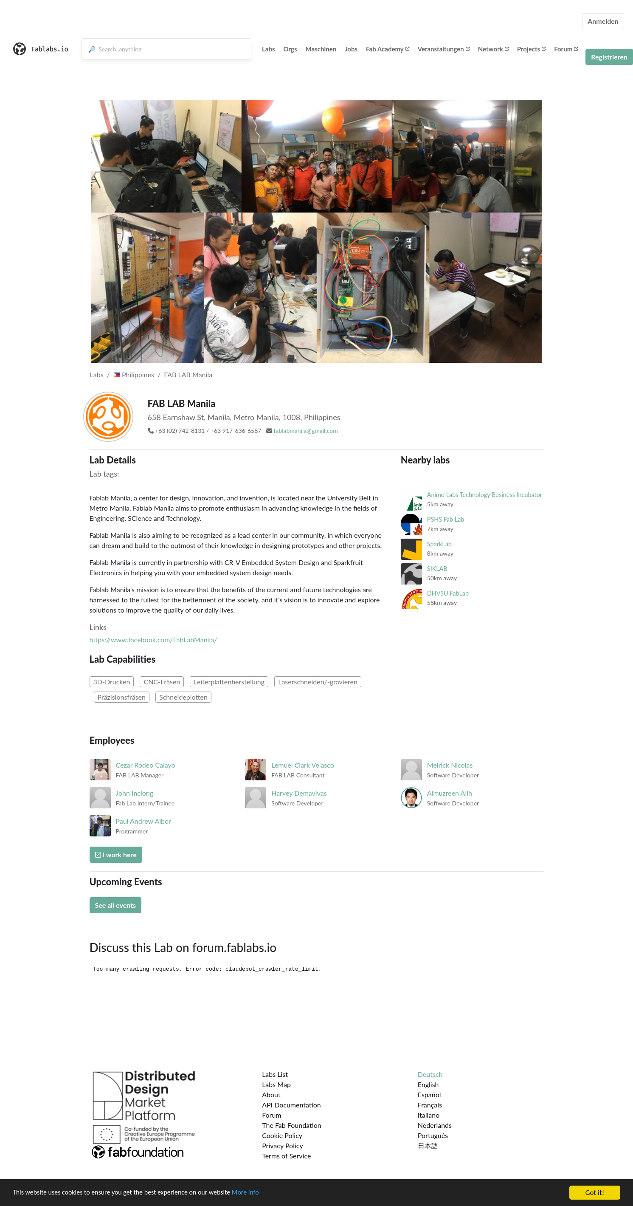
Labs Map (276, 1084)
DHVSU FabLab (448, 593)
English (428, 1084)
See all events (115, 905)
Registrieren (609, 57)
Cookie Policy (282, 1135)
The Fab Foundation (291, 1125)
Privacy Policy (282, 1145)
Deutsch (430, 1074)
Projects (531, 49)
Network (493, 49)
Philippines (133, 374)
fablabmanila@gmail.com (306, 430)
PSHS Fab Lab (445, 519)
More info (261, 1193)
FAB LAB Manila (188, 374)
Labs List (275, 1074)
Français (430, 1105)
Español (429, 1094)
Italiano (429, 1115)
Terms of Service (286, 1156)
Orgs (290, 49)
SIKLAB (437, 568)
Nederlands (435, 1125)
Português (433, 1135)
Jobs (351, 49)
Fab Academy (387, 49)
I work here (116, 854)
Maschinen (321, 49)
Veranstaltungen (444, 49)
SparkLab (439, 544)
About (271, 1094)
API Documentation (291, 1105)
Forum (566, 49)
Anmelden (603, 21)
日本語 (428, 1145)
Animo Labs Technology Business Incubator (484, 494)
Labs (268, 49)
